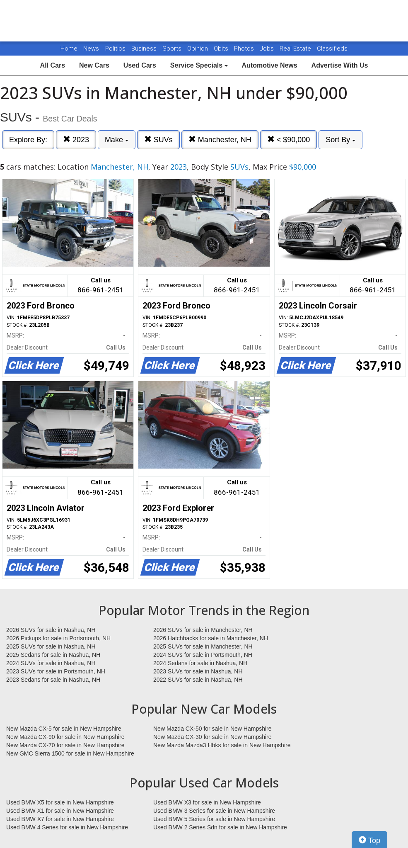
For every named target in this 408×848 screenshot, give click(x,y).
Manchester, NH (219, 139)
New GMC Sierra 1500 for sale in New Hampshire (70, 753)
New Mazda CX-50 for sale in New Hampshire (212, 728)
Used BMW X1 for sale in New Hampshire (60, 810)
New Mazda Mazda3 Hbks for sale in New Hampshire (221, 745)
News (91, 48)
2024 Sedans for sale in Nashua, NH (200, 663)
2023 (76, 139)
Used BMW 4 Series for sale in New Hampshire (67, 827)
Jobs (267, 48)
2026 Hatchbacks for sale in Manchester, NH (210, 638)
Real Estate (296, 48)
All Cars (52, 65)
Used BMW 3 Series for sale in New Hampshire (214, 810)
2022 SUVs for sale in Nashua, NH (198, 679)
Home (68, 48)
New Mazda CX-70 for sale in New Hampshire (65, 745)
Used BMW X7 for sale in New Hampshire (60, 819)
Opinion (198, 48)
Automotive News (269, 65)
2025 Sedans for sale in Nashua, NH (53, 654)
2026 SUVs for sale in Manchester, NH (203, 630)
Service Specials (199, 65)
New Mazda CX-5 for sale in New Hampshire (63, 728)
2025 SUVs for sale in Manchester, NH (203, 646)
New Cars (94, 65)
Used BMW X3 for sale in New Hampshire (207, 802)
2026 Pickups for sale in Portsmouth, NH (58, 638)
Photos (245, 48)
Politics (115, 48)
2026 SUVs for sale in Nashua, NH (51, 630)
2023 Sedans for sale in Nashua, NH (53, 679)
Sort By (340, 140)
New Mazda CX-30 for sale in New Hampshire (212, 737)
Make (116, 140)
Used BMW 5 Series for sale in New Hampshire (214, 819)
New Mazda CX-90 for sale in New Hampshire (65, 737)
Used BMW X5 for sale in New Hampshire (60, 802)
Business (144, 48)
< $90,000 (288, 139)
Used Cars (139, 65)
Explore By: (28, 140)
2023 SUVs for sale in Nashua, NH (198, 671)
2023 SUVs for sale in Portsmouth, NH (55, 671)
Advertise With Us (339, 65)
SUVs (158, 139)
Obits (222, 48)
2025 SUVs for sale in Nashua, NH (51, 646)
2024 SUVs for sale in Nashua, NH (51, 663)
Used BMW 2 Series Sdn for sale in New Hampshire (220, 827)
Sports (172, 48)
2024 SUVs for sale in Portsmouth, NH (202, 654)
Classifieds (332, 48)
